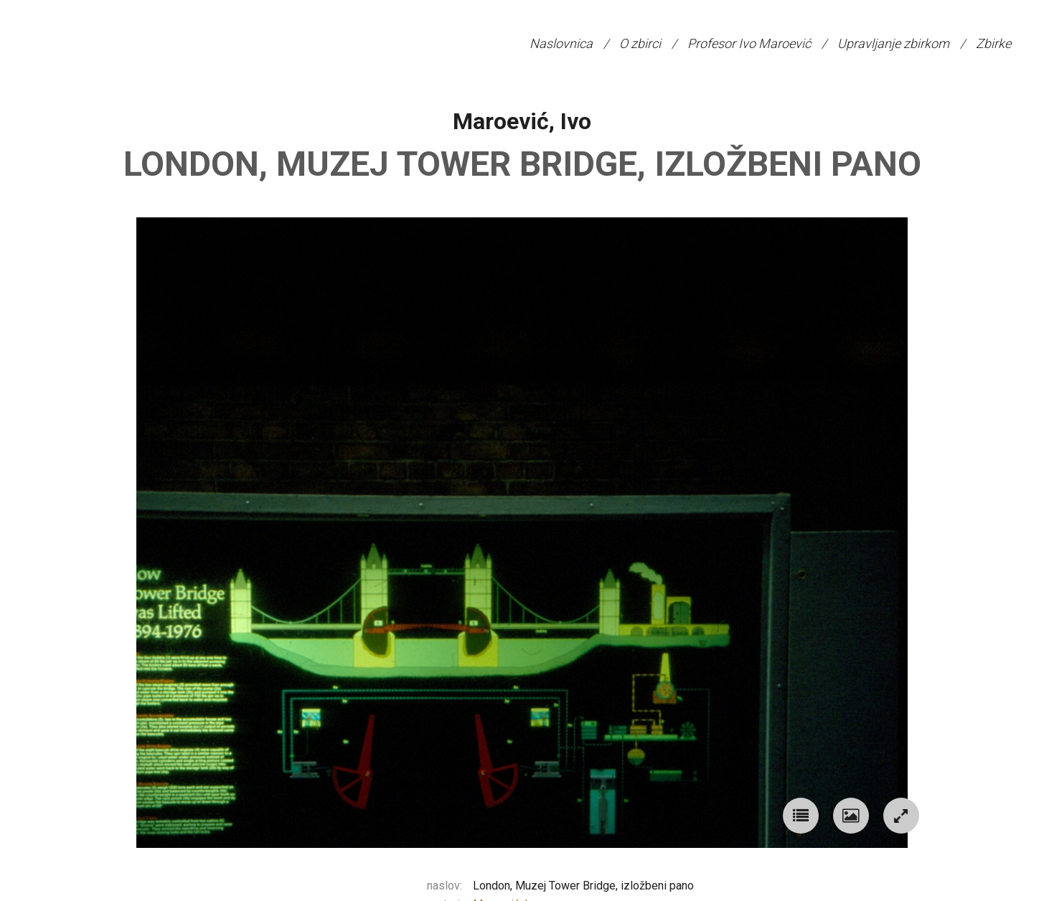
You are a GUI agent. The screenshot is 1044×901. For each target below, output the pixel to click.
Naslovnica (561, 43)
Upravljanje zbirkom (893, 43)
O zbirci (640, 43)
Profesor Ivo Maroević (749, 43)
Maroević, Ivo (522, 121)
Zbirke (993, 43)
